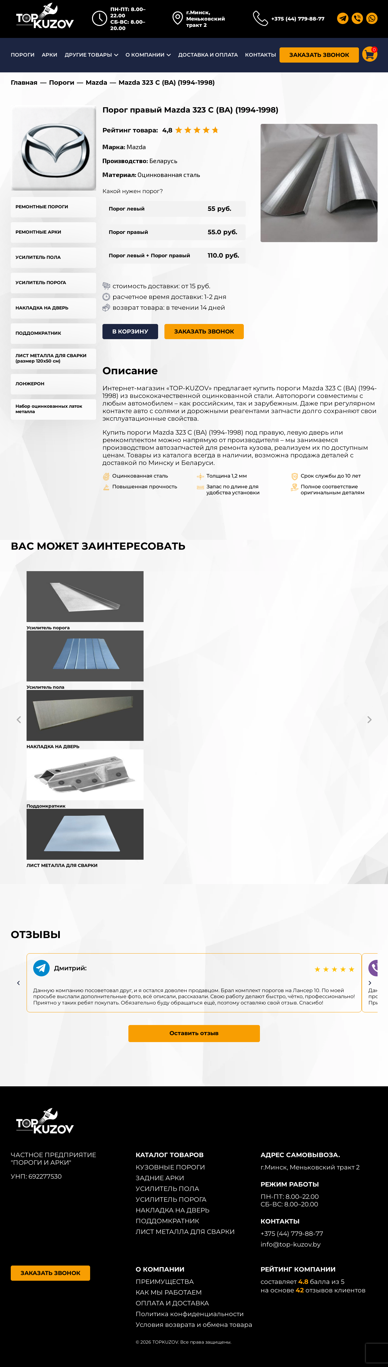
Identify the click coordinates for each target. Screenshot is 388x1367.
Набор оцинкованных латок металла (48, 408)
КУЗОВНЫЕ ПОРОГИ (170, 1167)
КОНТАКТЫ (260, 55)
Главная (24, 82)
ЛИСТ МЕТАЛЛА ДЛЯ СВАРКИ (185, 1232)
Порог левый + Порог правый (149, 256)
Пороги (61, 82)
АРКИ (49, 55)
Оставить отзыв (194, 1033)
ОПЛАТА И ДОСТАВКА (172, 1303)
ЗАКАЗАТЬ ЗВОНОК (319, 55)
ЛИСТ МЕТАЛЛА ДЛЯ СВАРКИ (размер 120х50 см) (51, 358)
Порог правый (128, 232)
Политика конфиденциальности (190, 1314)
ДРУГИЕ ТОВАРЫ (88, 55)
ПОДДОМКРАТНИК (38, 333)
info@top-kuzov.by (291, 1244)
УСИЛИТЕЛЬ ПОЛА (38, 257)
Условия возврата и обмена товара (194, 1324)
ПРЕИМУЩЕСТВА (165, 1281)
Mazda (96, 82)
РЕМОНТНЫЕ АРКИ (38, 232)
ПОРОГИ (22, 55)
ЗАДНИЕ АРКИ (160, 1178)
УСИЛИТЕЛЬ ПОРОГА (40, 282)
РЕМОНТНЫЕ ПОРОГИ (41, 207)
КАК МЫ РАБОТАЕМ (169, 1292)
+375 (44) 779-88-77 (297, 19)
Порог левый (127, 209)
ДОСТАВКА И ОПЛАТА (208, 55)
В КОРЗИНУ (130, 331)
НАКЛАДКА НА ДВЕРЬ (41, 308)
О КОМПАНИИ (145, 55)
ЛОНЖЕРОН (29, 384)
